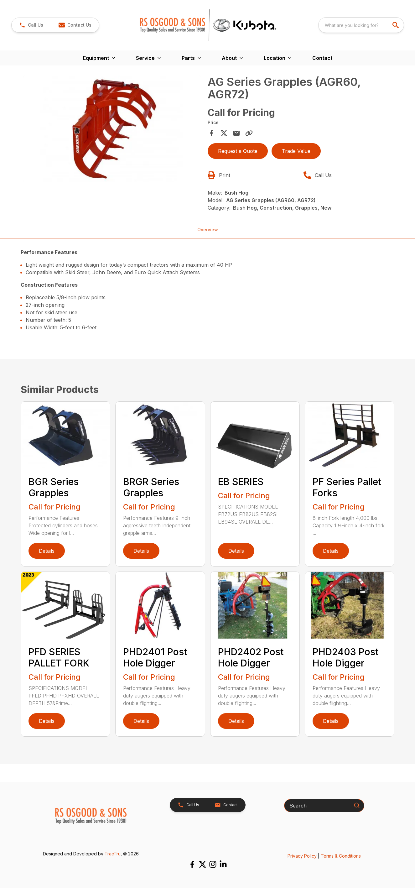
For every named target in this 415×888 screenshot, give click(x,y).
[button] (75, 25)
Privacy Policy (302, 856)
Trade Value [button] (296, 151)
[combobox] (361, 25)
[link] (31, 25)
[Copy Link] (249, 133)
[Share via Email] (236, 133)
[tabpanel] (112, 130)
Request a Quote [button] (237, 151)
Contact (322, 58)
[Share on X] (224, 133)
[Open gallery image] (112, 129)
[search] (396, 25)
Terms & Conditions (341, 856)
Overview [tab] (207, 229)
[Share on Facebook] (211, 133)
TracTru (113, 853)
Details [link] (46, 551)
